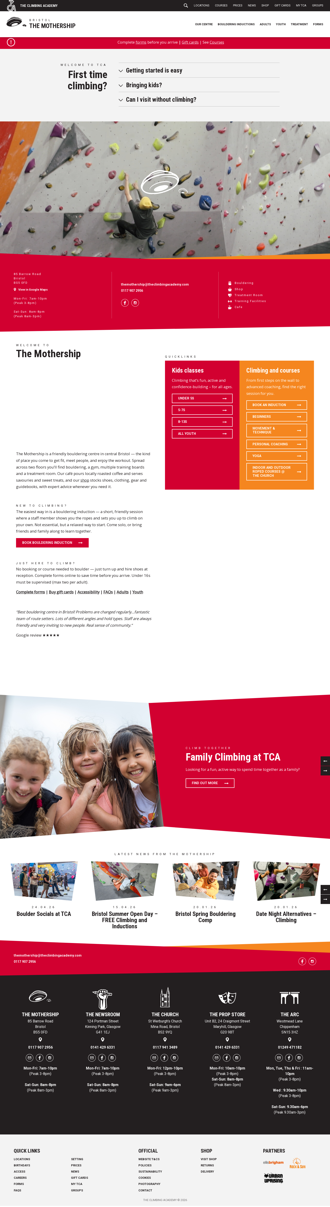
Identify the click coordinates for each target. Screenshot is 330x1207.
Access (19, 1172)
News (252, 5)
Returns (207, 1166)
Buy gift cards (61, 593)
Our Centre (204, 24)
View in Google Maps (33, 290)
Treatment (299, 24)
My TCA (301, 5)
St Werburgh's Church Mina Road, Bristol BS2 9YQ (165, 1028)
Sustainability (150, 1172)
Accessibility (88, 593)
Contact (145, 1191)
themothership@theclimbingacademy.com (155, 286)
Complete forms (30, 593)
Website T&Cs (149, 1160)
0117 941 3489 (165, 1048)
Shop (265, 5)
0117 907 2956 (132, 292)
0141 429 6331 (103, 1048)
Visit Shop (209, 1160)
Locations (201, 5)
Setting (77, 1160)
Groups (317, 5)
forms (140, 43)
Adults (265, 24)
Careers (20, 1179)
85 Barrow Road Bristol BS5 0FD (40, 1028)
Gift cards (190, 43)
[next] (325, 772)
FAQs (108, 593)
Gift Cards (282, 5)
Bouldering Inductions (236, 24)
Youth (281, 24)
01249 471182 (290, 1048)
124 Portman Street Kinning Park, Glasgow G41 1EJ (103, 1028)
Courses (221, 5)
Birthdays (22, 1166)
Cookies (144, 1179)
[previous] (325, 762)
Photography (149, 1185)
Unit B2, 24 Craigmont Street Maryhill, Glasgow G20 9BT (227, 1028)
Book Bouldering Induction (47, 544)
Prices (237, 5)
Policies (144, 1166)
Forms (318, 24)
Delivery (207, 1172)
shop (84, 481)
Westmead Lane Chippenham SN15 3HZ (290, 1028)
